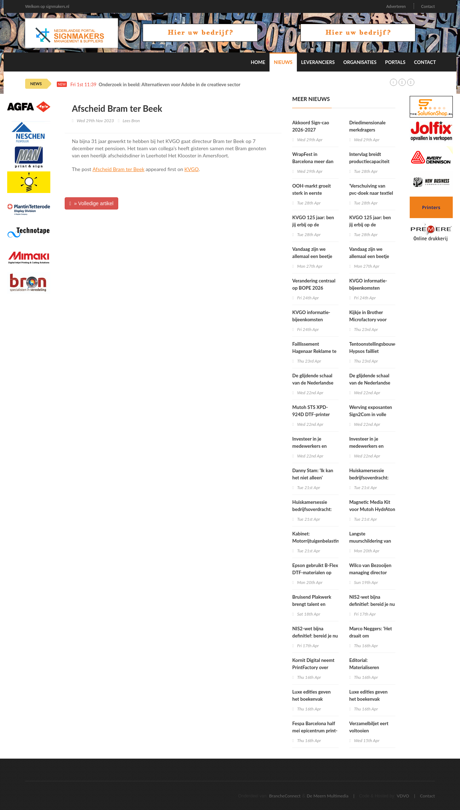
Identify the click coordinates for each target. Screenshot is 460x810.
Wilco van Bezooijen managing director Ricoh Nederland (370, 572)
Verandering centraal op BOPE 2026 (313, 284)
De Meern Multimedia (328, 796)
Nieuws (283, 62)
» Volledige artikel (91, 203)
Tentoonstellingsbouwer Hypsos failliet (374, 347)
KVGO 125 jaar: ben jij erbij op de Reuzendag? (313, 225)
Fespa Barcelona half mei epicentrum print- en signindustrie (314, 731)
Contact (428, 6)
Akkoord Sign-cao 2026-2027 (310, 126)
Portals (395, 62)
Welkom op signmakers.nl (47, 6)
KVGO (191, 169)
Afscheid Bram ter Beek (118, 169)
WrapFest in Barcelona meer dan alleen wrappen (312, 161)
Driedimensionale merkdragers (367, 126)
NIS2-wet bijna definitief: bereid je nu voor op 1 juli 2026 (315, 636)
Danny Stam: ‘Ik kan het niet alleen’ (312, 474)
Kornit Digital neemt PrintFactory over (313, 663)
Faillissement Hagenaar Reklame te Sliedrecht (314, 351)
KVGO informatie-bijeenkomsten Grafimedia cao (311, 319)
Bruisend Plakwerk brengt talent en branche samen (311, 604)
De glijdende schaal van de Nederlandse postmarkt (312, 383)
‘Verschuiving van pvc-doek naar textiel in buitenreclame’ (371, 193)
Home (258, 62)
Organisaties (359, 62)
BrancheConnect (285, 796)
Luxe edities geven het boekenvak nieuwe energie (311, 699)
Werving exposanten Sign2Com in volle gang (370, 414)
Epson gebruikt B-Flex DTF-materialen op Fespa (315, 572)
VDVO (403, 796)
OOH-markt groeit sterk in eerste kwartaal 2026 (311, 193)
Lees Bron (131, 120)
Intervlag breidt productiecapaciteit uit (369, 161)
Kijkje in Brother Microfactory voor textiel (368, 319)
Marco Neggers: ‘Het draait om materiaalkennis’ (370, 636)
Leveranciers (318, 62)
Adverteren (396, 6)
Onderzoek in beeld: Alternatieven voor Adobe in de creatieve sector (169, 84)
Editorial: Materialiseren (364, 663)
